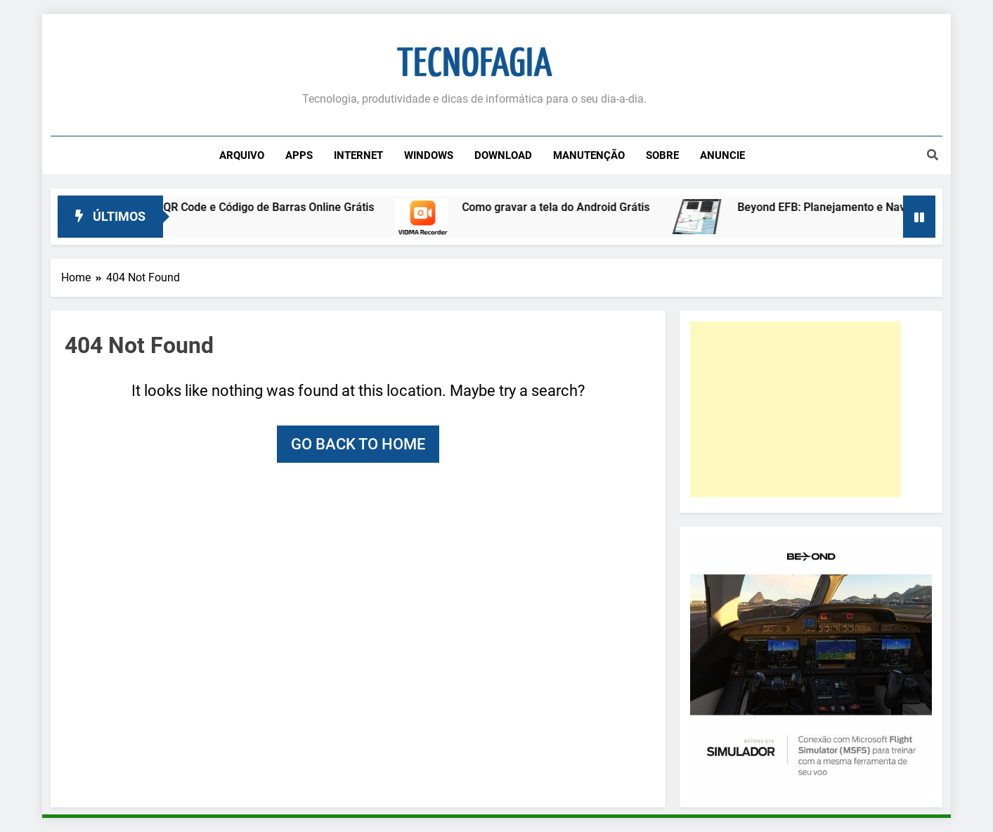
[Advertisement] (795, 409)
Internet (358, 155)
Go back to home (358, 444)
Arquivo (241, 155)
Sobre (662, 155)
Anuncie (722, 155)
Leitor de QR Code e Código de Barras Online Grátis (253, 207)
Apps (299, 155)
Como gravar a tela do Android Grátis (564, 207)
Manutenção (589, 155)
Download (503, 155)
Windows (428, 155)
